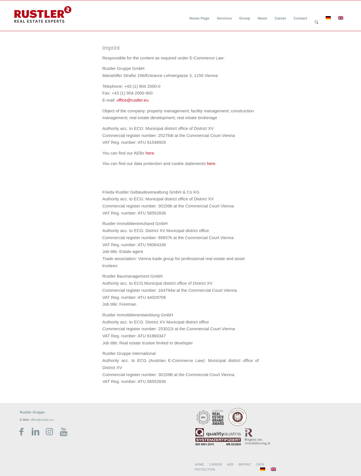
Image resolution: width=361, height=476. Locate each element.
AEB (230, 464)
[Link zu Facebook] (21, 432)
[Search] (316, 22)
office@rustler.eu (133, 100)
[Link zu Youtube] (64, 432)
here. (150, 153)
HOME (199, 464)
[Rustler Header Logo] (43, 14)
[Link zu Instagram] (49, 432)
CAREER (215, 464)
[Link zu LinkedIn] (35, 432)
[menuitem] (199, 15)
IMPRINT (244, 464)
